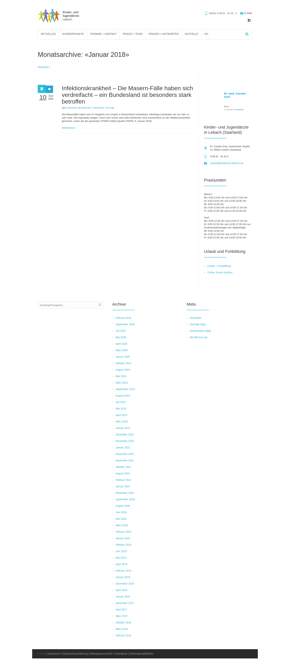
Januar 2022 (123, 447)
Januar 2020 (123, 538)
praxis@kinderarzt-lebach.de (226, 163)
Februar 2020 (123, 531)
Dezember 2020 (125, 492)
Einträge (198, 324)
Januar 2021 (123, 486)
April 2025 (121, 343)
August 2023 (123, 395)
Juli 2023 (121, 402)
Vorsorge (109, 107)
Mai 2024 (121, 376)
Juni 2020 (121, 512)
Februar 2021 (123, 479)
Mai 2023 (121, 408)
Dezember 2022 (125, 434)
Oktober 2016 (123, 622)
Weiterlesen (68, 127)
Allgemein (86, 107)
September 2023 (125, 389)
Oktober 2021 (123, 466)
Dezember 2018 (125, 583)
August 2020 (123, 505)
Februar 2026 (123, 317)
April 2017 (121, 609)
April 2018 (121, 590)
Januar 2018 (123, 596)
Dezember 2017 (125, 603)
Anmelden (196, 317)
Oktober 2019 (123, 544)
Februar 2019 (123, 570)
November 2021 (125, 460)
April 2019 (121, 564)
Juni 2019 (121, 551)
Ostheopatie (98, 107)
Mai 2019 (121, 557)
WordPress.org (198, 337)
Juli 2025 (121, 330)
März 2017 (122, 616)
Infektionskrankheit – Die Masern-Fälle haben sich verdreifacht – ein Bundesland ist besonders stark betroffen (127, 95)
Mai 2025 (121, 337)
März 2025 (122, 350)
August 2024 (123, 369)
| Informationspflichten (141, 653)
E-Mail (248, 13)
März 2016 (122, 629)
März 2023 (122, 421)
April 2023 (121, 415)
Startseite (43, 67)
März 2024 (122, 382)
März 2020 (122, 525)
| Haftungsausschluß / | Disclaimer (107, 653)
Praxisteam (71, 107)
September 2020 (125, 499)
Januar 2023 (123, 428)
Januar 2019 (123, 577)
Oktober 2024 (123, 363)
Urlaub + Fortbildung (219, 265)
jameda (240, 109)
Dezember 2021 (125, 453)
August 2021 (123, 473)
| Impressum (53, 653)
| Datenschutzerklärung (74, 653)
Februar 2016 (123, 635)
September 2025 (125, 324)
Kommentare (200, 330)
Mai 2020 (121, 518)
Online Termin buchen (219, 272)
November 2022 (125, 441)
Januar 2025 (123, 356)
